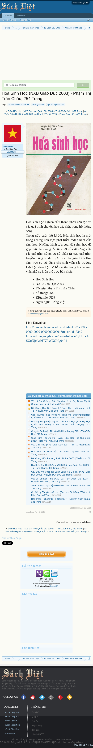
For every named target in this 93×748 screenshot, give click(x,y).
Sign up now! (46, 554)
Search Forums (9, 20)
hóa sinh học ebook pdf (18, 104)
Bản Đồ (35, 712)
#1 (90, 512)
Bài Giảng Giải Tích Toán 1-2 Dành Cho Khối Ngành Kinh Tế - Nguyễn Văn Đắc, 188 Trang (60, 409)
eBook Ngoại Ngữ (12, 725)
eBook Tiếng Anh (12, 717)
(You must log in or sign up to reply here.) (73, 522)
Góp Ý (35, 717)
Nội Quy (36, 721)
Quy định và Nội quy (83, 745)
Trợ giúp (36, 730)
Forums (8, 16)
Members (21, 15)
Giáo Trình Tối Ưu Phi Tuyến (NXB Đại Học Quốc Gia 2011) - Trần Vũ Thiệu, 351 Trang (60, 439)
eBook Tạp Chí (11, 721)
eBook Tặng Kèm (12, 729)
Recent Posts (25, 20)
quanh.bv (8, 146)
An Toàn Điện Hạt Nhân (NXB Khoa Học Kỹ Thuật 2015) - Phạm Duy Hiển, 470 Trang (46, 112)
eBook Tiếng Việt (12, 712)
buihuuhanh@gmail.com (38, 313)
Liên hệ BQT (38, 734)
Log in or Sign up (80, 3)
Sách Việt (54, 586)
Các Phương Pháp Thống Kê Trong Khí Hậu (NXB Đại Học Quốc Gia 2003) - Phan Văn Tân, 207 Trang (60, 416)
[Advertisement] (46, 56)
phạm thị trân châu (55, 104)
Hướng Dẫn (10, 733)
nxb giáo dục (38, 104)
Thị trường (37, 725)
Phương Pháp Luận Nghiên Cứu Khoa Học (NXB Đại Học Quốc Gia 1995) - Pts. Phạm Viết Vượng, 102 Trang (60, 424)
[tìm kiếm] (39, 85)
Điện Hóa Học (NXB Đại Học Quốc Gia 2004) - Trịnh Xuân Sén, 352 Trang (45, 111)
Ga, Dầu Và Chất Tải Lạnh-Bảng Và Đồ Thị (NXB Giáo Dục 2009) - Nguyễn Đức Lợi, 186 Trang (60, 473)
